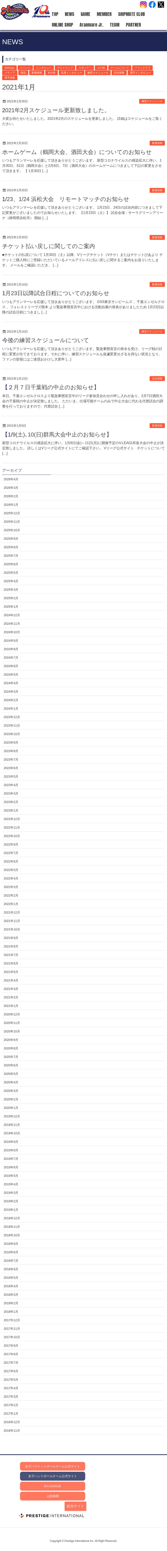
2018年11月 (12, 1226)
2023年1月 (11, 810)
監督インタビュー (71, 72)
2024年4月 (11, 683)
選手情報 (10, 77)
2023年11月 (12, 725)
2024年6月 (11, 666)
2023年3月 (11, 793)
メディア (10, 72)
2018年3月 (11, 1294)
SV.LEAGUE (52, 1486)
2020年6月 (11, 1065)
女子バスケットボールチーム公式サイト (52, 1466)
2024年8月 (11, 649)
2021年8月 (11, 946)
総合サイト (75, 1506)
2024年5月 (11, 674)
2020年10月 (12, 1031)
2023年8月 (11, 751)
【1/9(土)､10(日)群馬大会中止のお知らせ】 (57, 434)
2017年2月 (11, 1405)
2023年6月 (11, 768)
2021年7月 (11, 955)
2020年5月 (11, 1074)
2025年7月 (11, 555)
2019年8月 (11, 1150)
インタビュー (44, 67)
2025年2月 (11, 598)
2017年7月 (11, 1362)
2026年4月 (11, 479)
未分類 (51, 72)
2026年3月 (11, 487)
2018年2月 (11, 1303)
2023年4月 (11, 785)
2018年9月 (11, 1243)
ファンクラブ (142, 67)
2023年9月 (11, 742)
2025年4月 (11, 581)
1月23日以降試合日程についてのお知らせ (55, 293)
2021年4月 (11, 980)
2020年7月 (11, 1057)
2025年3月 (11, 589)
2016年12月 (12, 1422)
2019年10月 (12, 1133)
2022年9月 (11, 844)
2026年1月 (11, 504)
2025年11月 (12, 521)
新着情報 (37, 72)
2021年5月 (11, 972)
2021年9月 (11, 938)
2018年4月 (11, 1286)
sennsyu (9, 67)
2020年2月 (11, 1099)
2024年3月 (11, 691)
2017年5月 (11, 1379)
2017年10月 (12, 1337)
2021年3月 (11, 989)
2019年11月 (12, 1124)
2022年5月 (11, 870)
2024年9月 (11, 640)
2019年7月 (11, 1158)
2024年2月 (11, 700)
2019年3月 (11, 1192)
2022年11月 (12, 827)
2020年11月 (12, 1023)
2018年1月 (11, 1311)
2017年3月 (11, 1396)
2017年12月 (12, 1320)
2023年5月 (11, 776)
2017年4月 (11, 1388)
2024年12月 (12, 615)
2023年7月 (11, 759)
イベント (25, 67)
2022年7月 (11, 853)
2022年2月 (11, 895)
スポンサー (85, 67)
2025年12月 (12, 513)
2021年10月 (12, 929)
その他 (101, 67)
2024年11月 (12, 623)
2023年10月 (12, 734)
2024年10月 (12, 632)
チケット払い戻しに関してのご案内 (48, 246)
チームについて (120, 67)
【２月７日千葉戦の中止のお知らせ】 (50, 387)
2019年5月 (11, 1175)
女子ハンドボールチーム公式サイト (52, 1476)
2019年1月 (11, 1209)
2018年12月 (12, 1218)
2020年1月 (11, 1108)
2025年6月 (11, 564)
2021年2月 (11, 997)
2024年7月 (11, 657)
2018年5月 (11, 1277)
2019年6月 (11, 1167)
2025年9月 (11, 538)
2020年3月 (11, 1091)
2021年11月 (12, 921)
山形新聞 (53, 1496)
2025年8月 (11, 547)
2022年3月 (11, 887)
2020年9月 (11, 1040)
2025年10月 (12, 530)
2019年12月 (12, 1116)
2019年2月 (11, 1201)
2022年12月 (12, 819)
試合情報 (119, 72)
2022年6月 (11, 861)
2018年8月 (11, 1252)
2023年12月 (12, 717)
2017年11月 (12, 1328)
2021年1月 (11, 1006)
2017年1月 (11, 1413)
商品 (23, 72)
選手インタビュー (140, 72)
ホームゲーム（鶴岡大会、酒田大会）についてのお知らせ (77, 152)
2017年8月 (11, 1354)
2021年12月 (12, 912)
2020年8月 (11, 1048)
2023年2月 (11, 802)
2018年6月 (11, 1269)
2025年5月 (11, 572)
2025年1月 (11, 606)
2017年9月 (11, 1345)
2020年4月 (11, 1082)
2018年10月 (12, 1235)
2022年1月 (11, 904)
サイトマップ (65, 67)
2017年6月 (11, 1371)
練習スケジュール (97, 72)
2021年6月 (11, 963)
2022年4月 (11, 878)
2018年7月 (11, 1260)
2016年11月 (12, 1430)
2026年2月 (11, 496)
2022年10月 (12, 836)
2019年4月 (11, 1184)
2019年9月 (11, 1141)
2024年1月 (11, 708)
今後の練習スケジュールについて (45, 340)
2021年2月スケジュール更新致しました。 (56, 110)
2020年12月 (12, 1014)
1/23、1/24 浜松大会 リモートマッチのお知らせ (65, 199)
